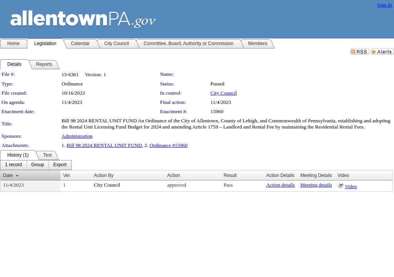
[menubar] (36, 165)
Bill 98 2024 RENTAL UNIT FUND (104, 145)
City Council (223, 93)
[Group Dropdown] (37, 165)
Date (8, 175)
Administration (77, 136)
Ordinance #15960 (169, 145)
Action (173, 175)
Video (351, 186)
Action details (280, 185)
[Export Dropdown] (59, 165)
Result (230, 175)
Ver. (67, 175)
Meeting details (316, 185)
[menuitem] (13, 165)
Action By (104, 175)
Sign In (384, 5)
